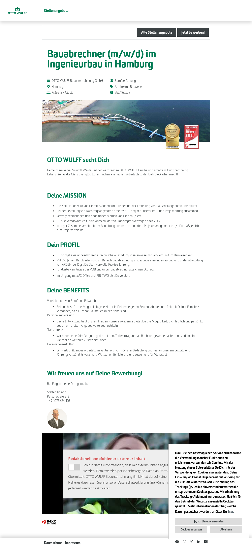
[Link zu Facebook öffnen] (177, 542)
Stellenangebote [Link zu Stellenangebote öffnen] (56, 10)
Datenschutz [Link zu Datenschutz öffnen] (53, 543)
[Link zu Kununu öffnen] (206, 542)
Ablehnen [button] (226, 529)
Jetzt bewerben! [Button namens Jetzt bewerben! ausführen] (193, 32)
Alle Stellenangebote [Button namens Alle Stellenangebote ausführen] (156, 32)
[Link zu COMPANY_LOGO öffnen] (17, 10)
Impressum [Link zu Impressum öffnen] (73, 543)
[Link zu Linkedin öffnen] (198, 542)
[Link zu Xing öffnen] (191, 542)
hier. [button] (231, 512)
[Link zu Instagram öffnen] (184, 542)
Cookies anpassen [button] (191, 529)
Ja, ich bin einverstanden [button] (209, 521)
